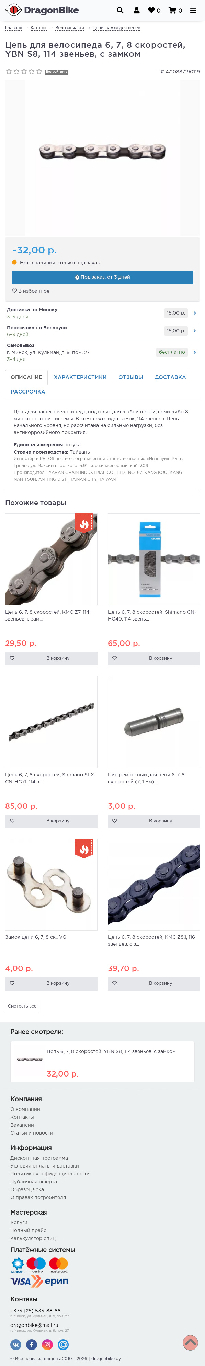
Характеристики (80, 377)
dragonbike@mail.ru (102, 1328)
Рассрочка (28, 392)
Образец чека (27, 1190)
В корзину (58, 658)
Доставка (170, 377)
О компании (25, 1109)
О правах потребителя (38, 1198)
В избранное (30, 290)
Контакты (22, 1117)
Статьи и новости (31, 1133)
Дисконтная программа (39, 1158)
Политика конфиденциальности (50, 1174)
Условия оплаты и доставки (44, 1166)
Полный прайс (28, 1231)
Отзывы (130, 377)
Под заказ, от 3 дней (102, 277)
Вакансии (22, 1125)
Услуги (18, 1223)
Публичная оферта (33, 1182)
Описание (26, 377)
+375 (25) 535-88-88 (102, 1314)
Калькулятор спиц (33, 1239)
